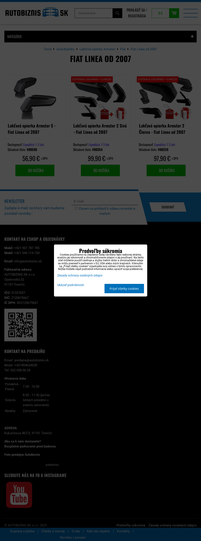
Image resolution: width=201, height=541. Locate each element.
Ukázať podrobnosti (70, 285)
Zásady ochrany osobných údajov (80, 275)
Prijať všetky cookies (124, 288)
